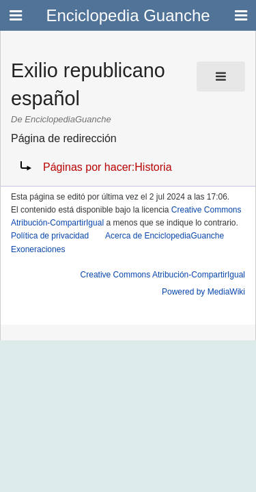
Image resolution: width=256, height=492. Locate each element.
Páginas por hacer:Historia (107, 167)
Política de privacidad (50, 236)
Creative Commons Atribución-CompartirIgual (163, 274)
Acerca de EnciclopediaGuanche (164, 236)
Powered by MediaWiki (203, 292)
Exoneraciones (38, 249)
